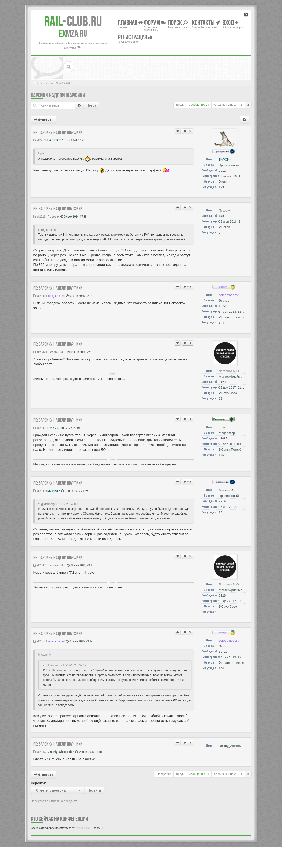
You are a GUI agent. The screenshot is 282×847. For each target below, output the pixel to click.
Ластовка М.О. (56, 352)
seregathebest (56, 296)
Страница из (225, 104)
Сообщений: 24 (199, 104)
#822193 (40, 140)
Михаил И (53, 491)
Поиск (91, 105)
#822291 (40, 216)
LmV (50, 428)
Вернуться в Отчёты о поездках (54, 801)
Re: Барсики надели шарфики (58, 132)
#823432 (40, 565)
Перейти (94, 790)
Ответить (43, 120)
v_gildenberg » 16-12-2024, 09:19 (60, 504)
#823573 (40, 752)
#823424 (40, 428)
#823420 (40, 352)
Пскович (53, 216)
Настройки (164, 774)
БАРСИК (52, 140)
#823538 (40, 641)
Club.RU (73, 21)
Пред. (180, 104)
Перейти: (38, 783)
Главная (130, 22)
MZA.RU (73, 33)
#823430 (40, 491)
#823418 (40, 296)
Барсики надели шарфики (58, 95)
